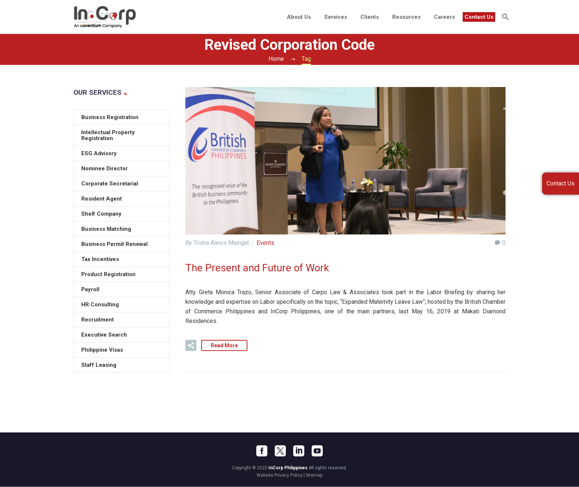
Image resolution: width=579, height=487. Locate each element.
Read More (224, 346)
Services (335, 17)
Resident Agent (101, 198)
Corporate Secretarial (109, 183)
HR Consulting (100, 304)
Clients (369, 17)
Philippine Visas (102, 350)
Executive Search (104, 334)
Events (265, 242)
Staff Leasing (98, 365)
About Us (299, 17)
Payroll (90, 289)
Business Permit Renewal (114, 244)
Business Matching (106, 229)
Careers (444, 17)
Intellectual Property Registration (108, 135)
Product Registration (108, 274)
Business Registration (109, 117)
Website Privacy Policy (279, 475)
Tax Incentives (100, 259)
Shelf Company (101, 214)
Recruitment (97, 319)
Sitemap (314, 475)
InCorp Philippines (288, 468)
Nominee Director (104, 168)
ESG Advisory (99, 153)
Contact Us (479, 17)
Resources (406, 17)
